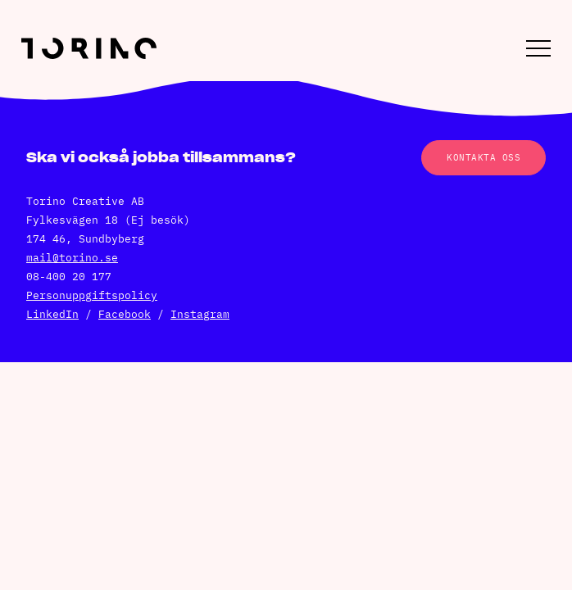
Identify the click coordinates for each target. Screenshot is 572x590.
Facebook (124, 314)
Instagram (199, 314)
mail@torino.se (72, 258)
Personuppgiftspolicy (91, 295)
